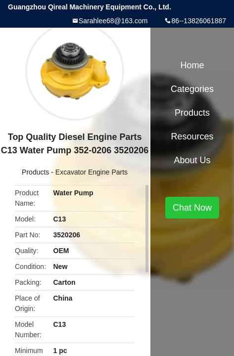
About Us (192, 160)
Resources (192, 136)
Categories (192, 89)
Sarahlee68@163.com (113, 21)
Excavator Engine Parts (91, 172)
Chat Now (192, 208)
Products (35, 172)
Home (192, 65)
